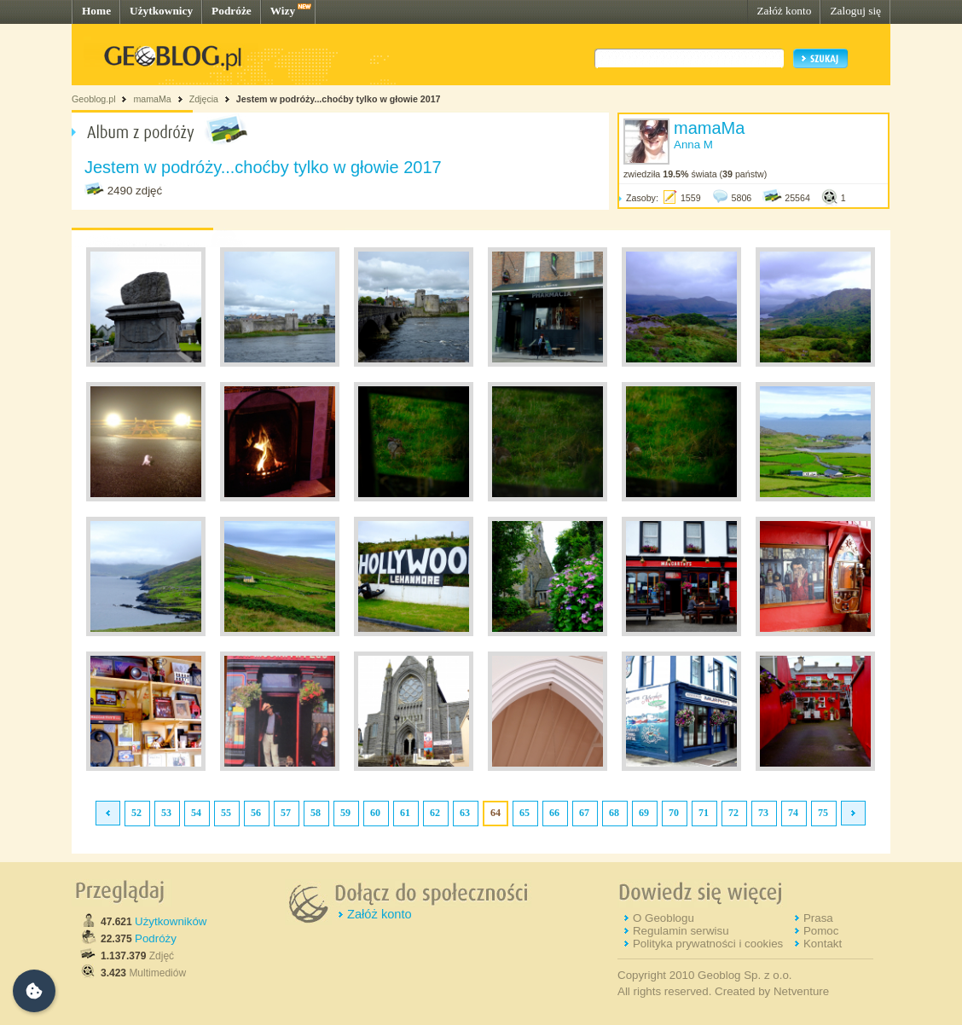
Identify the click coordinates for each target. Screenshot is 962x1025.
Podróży (156, 938)
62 (435, 813)
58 (315, 813)
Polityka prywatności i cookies (708, 943)
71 (703, 813)
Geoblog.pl (94, 99)
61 (405, 813)
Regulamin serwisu (681, 930)
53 (166, 813)
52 (136, 813)
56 (256, 813)
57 (286, 813)
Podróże (232, 10)
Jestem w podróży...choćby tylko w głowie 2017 (338, 99)
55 (226, 813)
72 (733, 813)
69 (644, 813)
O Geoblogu (663, 918)
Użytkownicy (161, 10)
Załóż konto (783, 10)
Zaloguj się (855, 10)
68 (614, 813)
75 (823, 813)
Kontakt (822, 943)
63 (465, 813)
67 (584, 813)
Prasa (818, 918)
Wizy (282, 10)
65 (524, 813)
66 (554, 813)
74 (793, 813)
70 (674, 813)
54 (196, 813)
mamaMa (152, 99)
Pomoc (820, 930)
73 (763, 813)
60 (375, 813)
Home (96, 10)
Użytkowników (170, 921)
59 (345, 813)
